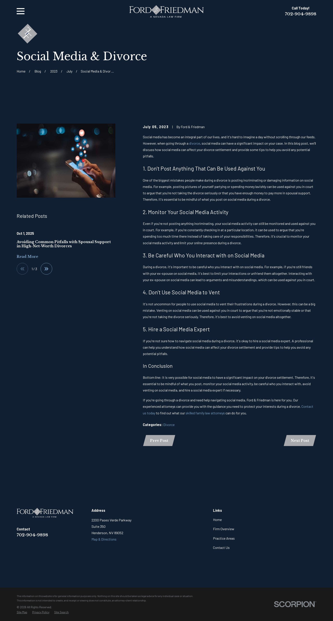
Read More (27, 256)
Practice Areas (224, 538)
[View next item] (46, 268)
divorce (194, 143)
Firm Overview (223, 529)
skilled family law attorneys (205, 413)
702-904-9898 (300, 13)
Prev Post (159, 440)
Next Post (300, 440)
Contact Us (221, 547)
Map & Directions (103, 539)
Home (217, 519)
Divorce (169, 424)
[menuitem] (22, 612)
